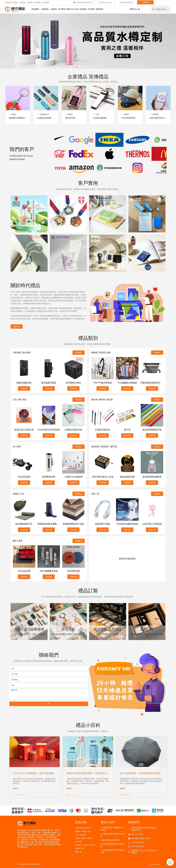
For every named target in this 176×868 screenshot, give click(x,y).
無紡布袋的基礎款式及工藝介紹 (112, 845)
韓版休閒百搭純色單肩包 (152, 383)
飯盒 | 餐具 (18, 541)
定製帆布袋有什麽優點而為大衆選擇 (112, 829)
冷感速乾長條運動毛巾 (46, 118)
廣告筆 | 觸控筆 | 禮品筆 (102, 399)
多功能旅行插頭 (73, 383)
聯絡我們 (99, 9)
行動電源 (155, 114)
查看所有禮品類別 (127, 559)
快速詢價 (24, 388)
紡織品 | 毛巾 (19, 494)
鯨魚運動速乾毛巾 (24, 524)
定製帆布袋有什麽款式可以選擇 (112, 835)
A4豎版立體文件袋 (73, 430)
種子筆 (127, 430)
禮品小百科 (108, 822)
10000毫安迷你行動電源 (158, 118)
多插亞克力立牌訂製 (24, 430)
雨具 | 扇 (95, 494)
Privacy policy (154, 864)
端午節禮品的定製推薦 (110, 840)
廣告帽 (126, 114)
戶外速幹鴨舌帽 (128, 118)
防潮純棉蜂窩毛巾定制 (73, 524)
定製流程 (83, 9)
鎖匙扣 (14, 114)
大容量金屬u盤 (99, 118)
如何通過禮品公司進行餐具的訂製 (112, 851)
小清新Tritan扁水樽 (73, 477)
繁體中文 (135, 9)
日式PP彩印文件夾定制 (49, 430)
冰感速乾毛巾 (44, 114)
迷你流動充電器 (48, 383)
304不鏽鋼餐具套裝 (49, 571)
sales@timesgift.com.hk (82, 2)
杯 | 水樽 (17, 446)
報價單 (145, 2)
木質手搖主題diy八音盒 (102, 477)
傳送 (48, 704)
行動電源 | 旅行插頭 (22, 352)
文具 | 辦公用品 (20, 399)
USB (97, 114)
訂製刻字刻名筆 (102, 430)
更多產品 (114, 82)
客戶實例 (61, 9)
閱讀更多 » (16, 788)
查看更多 (16, 326)
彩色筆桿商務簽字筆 (152, 430)
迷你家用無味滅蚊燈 (152, 477)
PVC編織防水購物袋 (127, 383)
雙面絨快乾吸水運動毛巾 (49, 524)
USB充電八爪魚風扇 (152, 524)
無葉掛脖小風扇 (102, 524)
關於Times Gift (72, 9)
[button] (173, 41)
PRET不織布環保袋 (102, 383)
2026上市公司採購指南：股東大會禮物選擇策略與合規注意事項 (46, 773)
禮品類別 (88, 338)
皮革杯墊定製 (73, 571)
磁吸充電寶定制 (23, 383)
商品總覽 (36, 9)
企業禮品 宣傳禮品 (88, 76)
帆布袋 (70, 114)
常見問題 (91, 9)
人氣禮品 (53, 9)
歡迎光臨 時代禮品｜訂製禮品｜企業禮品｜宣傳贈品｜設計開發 (27, 2)
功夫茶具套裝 (24, 477)
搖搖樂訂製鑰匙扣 (17, 118)
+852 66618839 (126, 2)
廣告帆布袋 (70, 118)
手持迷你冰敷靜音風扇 (127, 524)
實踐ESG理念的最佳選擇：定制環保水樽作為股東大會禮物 (97, 773)
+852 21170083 (105, 2)
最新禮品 (45, 9)
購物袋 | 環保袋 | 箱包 (101, 352)
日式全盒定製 (24, 571)
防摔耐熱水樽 (48, 477)
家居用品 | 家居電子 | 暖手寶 (104, 446)
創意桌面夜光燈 (127, 477)
